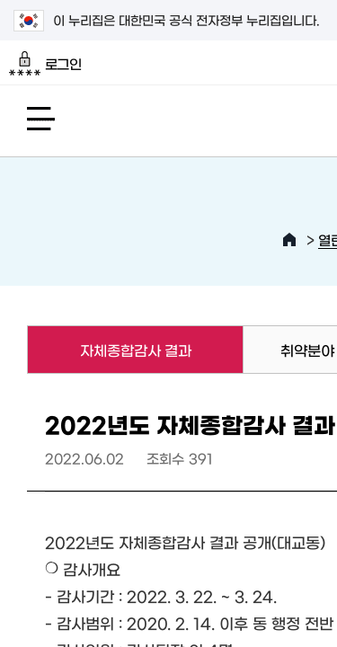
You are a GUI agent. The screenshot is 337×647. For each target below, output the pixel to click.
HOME (289, 239)
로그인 (45, 63)
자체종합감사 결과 (109, 349)
